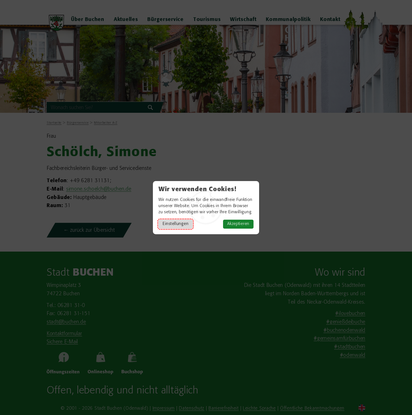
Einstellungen (175, 224)
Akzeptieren (238, 224)
